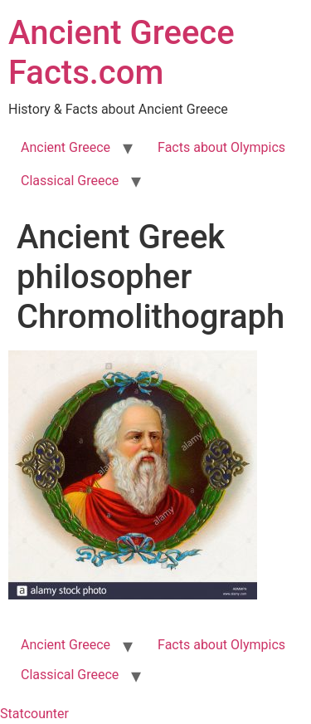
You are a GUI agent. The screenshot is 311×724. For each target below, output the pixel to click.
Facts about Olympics (221, 147)
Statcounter (34, 714)
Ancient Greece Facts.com (121, 52)
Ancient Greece (65, 147)
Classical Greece (70, 180)
